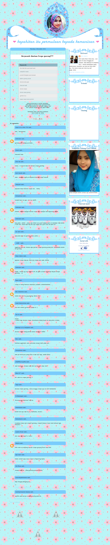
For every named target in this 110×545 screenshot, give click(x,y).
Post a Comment (15, 502)
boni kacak (19, 173)
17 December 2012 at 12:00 (23, 498)
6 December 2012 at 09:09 (22, 145)
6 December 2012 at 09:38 (22, 202)
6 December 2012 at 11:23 (22, 309)
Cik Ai (17, 314)
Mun (17, 339)
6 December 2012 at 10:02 (22, 238)
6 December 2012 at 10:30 (22, 262)
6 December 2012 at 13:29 (22, 379)
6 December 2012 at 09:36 (22, 191)
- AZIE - (18, 243)
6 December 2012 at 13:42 (22, 391)
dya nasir (18, 454)
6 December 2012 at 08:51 (22, 134)
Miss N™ (18, 373)
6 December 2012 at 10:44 (22, 275)
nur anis (18, 231)
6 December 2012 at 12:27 (22, 345)
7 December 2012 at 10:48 (22, 461)
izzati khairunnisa (21, 303)
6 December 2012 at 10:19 (22, 251)
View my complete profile (77, 72)
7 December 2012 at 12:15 (22, 472)
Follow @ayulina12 (84, 250)
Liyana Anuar (20, 432)
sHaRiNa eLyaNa (21, 362)
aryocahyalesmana (21, 477)
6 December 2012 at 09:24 (22, 168)
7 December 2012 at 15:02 (22, 487)
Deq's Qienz (19, 256)
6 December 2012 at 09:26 (22, 179)
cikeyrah (18, 184)
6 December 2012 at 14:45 (22, 402)
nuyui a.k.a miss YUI (22, 127)
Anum (17, 150)
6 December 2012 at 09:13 (22, 156)
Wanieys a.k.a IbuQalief (23, 327)
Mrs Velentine (20, 291)
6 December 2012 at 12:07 (22, 334)
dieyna (18, 443)
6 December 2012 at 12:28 (22, 357)
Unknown (18, 138)
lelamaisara (19, 407)
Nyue (17, 280)
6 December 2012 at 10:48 (22, 286)
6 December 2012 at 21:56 (22, 438)
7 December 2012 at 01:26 (22, 449)
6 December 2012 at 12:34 (22, 368)
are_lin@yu (84, 56)
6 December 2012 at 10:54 (22, 298)
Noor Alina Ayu (84, 243)
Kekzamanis (19, 419)
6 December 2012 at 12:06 (22, 322)
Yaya (17, 384)
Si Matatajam (20, 396)
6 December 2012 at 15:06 (22, 427)
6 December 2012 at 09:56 (22, 214)
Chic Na (18, 161)
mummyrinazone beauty (23, 492)
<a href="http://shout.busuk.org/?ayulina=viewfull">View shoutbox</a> (84, 125)
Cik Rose (18, 466)
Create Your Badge (84, 245)
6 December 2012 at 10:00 (22, 226)
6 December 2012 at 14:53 (22, 414)
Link (85, 228)
